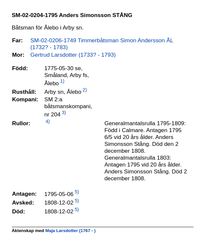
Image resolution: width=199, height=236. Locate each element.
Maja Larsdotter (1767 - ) (70, 230)
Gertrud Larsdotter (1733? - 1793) (73, 54)
